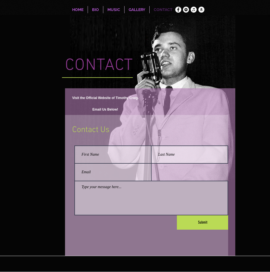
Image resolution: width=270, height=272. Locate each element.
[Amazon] (201, 10)
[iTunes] (194, 10)
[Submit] (202, 222)
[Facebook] (178, 10)
